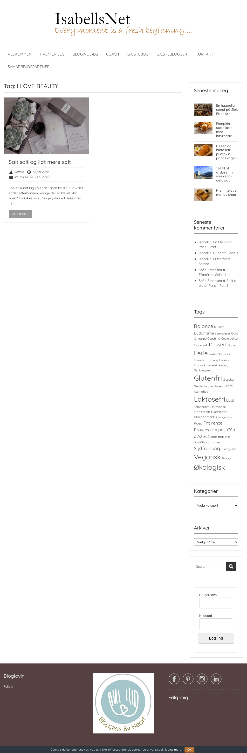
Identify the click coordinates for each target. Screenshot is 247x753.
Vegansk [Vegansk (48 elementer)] (207, 457)
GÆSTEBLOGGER (172, 54)
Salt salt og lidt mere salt (40, 162)
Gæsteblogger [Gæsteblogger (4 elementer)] (203, 386)
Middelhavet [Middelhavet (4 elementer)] (219, 412)
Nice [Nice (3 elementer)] (229, 417)
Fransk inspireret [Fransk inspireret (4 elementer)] (205, 365)
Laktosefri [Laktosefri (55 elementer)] (209, 399)
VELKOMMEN (20, 54)
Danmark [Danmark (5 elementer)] (201, 345)
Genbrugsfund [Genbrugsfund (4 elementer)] (203, 370)
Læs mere (174, 749)
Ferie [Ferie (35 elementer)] (201, 353)
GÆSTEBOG (137, 54)
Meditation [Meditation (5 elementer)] (202, 412)
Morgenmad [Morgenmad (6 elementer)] (204, 417)
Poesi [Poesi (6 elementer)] (198, 423)
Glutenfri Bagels (225, 253)
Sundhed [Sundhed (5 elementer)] (214, 442)
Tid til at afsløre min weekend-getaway (225, 174)
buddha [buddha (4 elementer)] (219, 327)
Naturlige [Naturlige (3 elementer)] (220, 417)
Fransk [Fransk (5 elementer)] (224, 360)
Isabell (19, 172)
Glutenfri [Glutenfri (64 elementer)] (208, 378)
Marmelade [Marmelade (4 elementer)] (218, 407)
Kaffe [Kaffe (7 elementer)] (228, 386)
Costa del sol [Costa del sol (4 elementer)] (229, 338)
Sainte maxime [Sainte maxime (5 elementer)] (218, 437)
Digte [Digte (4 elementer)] (231, 345)
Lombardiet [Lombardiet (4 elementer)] (201, 407)
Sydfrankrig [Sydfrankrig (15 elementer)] (207, 448)
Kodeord (205, 616)
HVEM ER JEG (52, 54)
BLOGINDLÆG (85, 54)
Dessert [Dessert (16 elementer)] (218, 345)
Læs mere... (20, 213)
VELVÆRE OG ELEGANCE (32, 177)
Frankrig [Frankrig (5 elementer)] (212, 360)
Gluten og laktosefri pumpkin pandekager (226, 152)
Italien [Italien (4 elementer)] (218, 386)
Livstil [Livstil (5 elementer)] (230, 400)
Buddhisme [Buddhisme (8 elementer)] (204, 333)
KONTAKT (204, 54)
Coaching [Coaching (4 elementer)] (213, 338)
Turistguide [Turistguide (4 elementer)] (228, 449)
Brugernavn (208, 595)
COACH (112, 54)
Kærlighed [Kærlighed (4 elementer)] (201, 391)
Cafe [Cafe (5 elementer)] (234, 333)
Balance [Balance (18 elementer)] (203, 326)
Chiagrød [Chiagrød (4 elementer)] (200, 338)
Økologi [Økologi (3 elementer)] (226, 458)
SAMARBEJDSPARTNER (29, 66)
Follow (8, 686)
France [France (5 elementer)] (199, 360)
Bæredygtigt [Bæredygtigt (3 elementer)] (222, 333)
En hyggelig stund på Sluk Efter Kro (227, 109)
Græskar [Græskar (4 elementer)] (229, 379)
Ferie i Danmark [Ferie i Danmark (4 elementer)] (220, 354)
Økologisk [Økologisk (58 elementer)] (209, 467)
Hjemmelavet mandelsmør (227, 192)
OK (189, 749)
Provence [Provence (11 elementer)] (213, 423)
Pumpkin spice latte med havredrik (224, 129)
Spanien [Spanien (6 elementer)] (200, 442)
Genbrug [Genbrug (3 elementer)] (223, 365)
